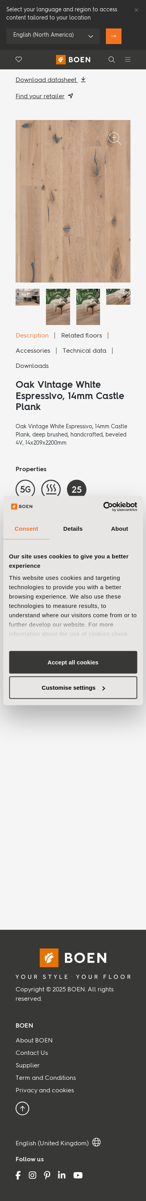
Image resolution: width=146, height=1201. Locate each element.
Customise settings (73, 687)
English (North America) (43, 35)
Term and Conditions (46, 1078)
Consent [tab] (26, 528)
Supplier (28, 1066)
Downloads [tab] (32, 366)
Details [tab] (73, 528)
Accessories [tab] (33, 351)
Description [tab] (32, 336)
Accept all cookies (73, 662)
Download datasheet (47, 80)
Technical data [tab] (84, 351)
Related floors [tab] (81, 336)
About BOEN (34, 1041)
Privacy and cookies (45, 1091)
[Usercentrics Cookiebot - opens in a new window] (104, 507)
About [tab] (119, 528)
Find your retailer (40, 97)
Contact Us (32, 1053)
